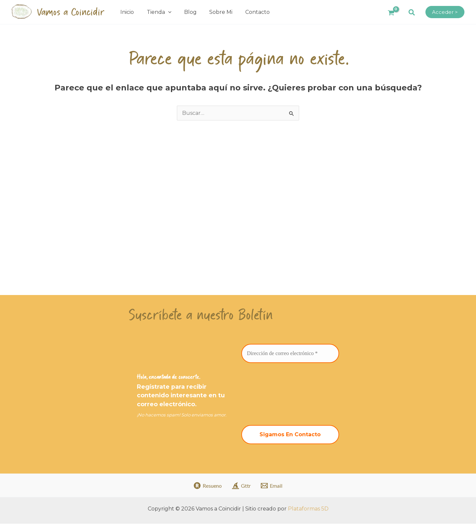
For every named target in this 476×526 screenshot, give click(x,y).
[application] (166, 12)
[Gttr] (241, 487)
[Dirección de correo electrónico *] (290, 355)
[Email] (272, 487)
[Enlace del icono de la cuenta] (444, 12)
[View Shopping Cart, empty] (391, 12)
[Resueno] (207, 487)
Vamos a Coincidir (70, 12)
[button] (412, 12)
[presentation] (268, 395)
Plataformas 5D (308, 511)
